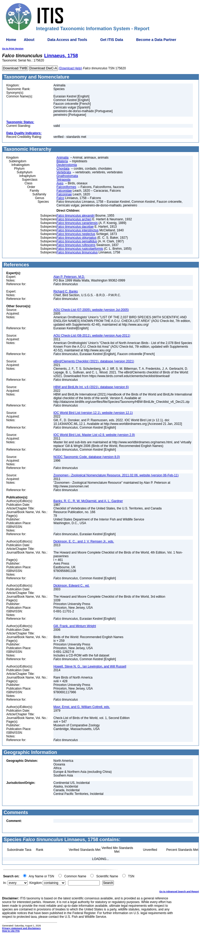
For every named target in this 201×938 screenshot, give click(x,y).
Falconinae (64, 194)
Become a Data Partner (156, 40)
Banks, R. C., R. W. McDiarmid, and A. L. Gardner (88, 501)
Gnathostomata (67, 176)
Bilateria (62, 161)
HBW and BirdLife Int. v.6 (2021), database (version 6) (91, 387)
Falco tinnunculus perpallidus (77, 241)
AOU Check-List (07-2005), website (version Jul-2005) (91, 310)
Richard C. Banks (65, 291)
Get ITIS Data (111, 40)
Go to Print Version (13, 48)
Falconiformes (66, 187)
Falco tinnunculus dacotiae (75, 226)
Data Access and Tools (67, 40)
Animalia (63, 157)
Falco (60, 198)
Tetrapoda (63, 179)
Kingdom (35, 883)
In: (5, 883)
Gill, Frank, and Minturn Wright (74, 626)
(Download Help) (70, 68)
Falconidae (64, 190)
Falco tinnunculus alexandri (75, 215)
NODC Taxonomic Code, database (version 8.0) (86, 457)
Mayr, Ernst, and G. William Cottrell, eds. (81, 707)
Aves (60, 183)
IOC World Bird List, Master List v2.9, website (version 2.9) (94, 435)
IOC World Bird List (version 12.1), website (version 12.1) (93, 413)
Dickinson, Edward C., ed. (71, 585)
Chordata (63, 168)
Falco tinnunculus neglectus (76, 234)
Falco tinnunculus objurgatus (77, 237)
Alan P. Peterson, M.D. (69, 277)
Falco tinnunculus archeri (74, 219)
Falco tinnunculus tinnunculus (77, 252)
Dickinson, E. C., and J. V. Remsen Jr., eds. (83, 541)
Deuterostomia (67, 165)
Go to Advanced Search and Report (179, 891)
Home (11, 40)
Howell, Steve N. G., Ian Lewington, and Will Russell (89, 666)
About (29, 40)
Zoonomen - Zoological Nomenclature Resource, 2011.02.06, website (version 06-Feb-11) (115, 475)
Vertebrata (64, 172)
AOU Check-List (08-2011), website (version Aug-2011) (91, 335)
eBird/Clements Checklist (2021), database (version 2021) (93, 361)
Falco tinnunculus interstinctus (78, 230)
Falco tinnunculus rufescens (76, 245)
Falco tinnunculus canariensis (77, 223)
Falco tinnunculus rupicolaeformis (80, 249)
